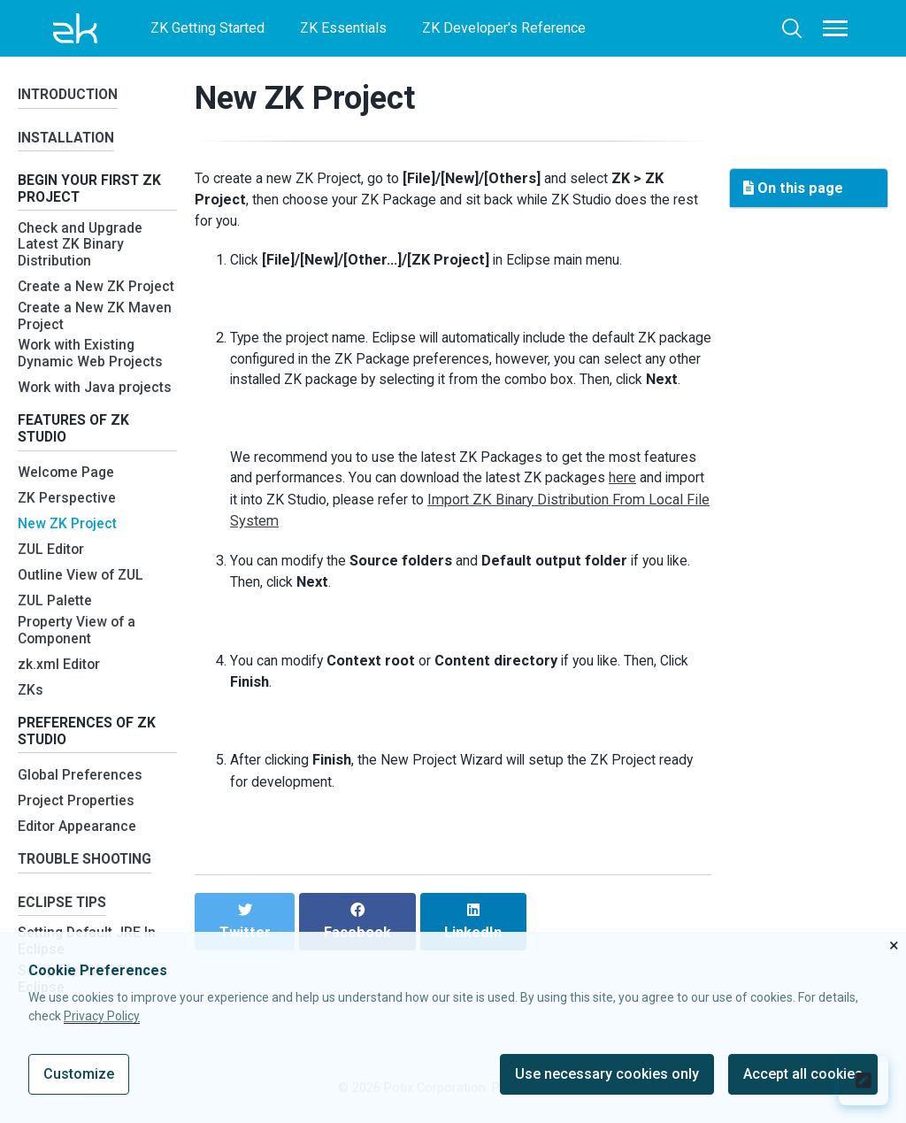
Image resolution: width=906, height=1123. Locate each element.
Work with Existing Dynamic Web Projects (92, 377)
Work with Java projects (97, 411)
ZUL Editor (53, 576)
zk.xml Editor (60, 691)
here (628, 509)
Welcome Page (67, 499)
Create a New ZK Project (72, 299)
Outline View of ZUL (83, 602)
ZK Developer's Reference (504, 27)
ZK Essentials (343, 27)
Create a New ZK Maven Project (95, 338)
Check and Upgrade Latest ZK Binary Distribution (83, 252)
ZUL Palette (56, 627)
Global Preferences (81, 805)
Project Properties (78, 831)
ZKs (31, 717)
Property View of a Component (79, 658)
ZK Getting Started (207, 27)
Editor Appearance (79, 857)
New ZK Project (68, 550)
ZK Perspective (68, 525)
